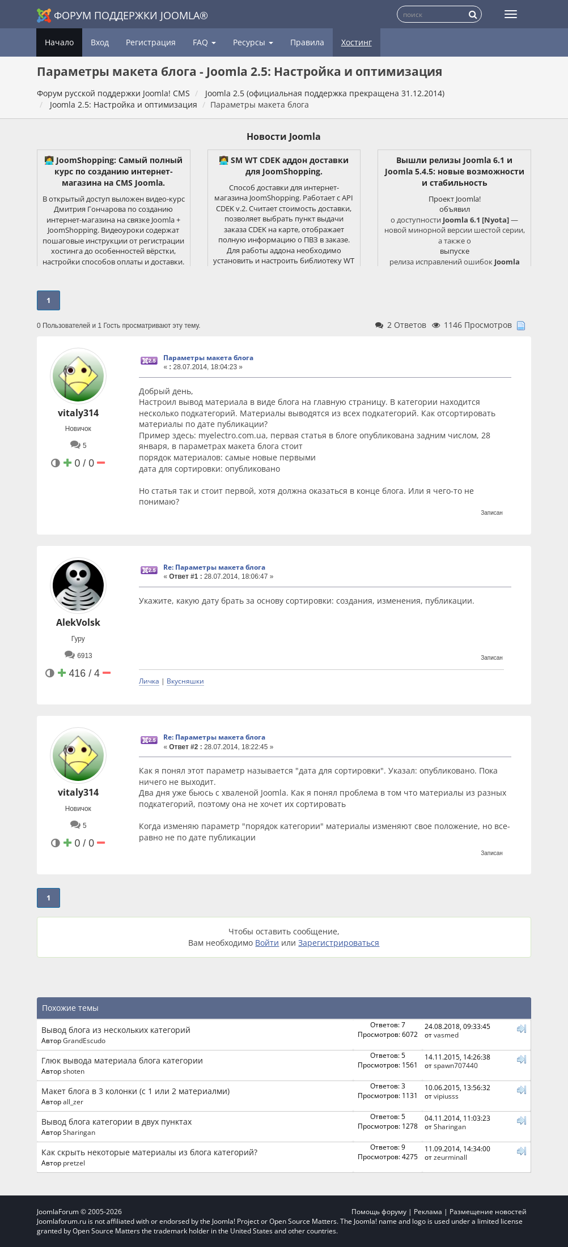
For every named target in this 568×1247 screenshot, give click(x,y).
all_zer (73, 1101)
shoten (73, 1070)
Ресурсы (253, 42)
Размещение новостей (488, 1211)
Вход (100, 42)
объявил (454, 209)
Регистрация (151, 42)
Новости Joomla (284, 136)
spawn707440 (456, 1065)
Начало (59, 42)
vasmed (446, 1034)
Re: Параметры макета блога (214, 567)
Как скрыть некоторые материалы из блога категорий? (149, 1152)
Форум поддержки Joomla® (122, 15)
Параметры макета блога (208, 357)
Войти (267, 942)
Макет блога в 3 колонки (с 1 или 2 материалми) (135, 1091)
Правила (307, 42)
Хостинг (356, 42)
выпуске (454, 251)
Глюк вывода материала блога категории (122, 1060)
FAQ (204, 42)
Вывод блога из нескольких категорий (115, 1029)
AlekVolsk (78, 622)
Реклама (428, 1211)
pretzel (74, 1162)
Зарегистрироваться (338, 942)
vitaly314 (78, 413)
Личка (149, 680)
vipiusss (446, 1095)
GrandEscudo (84, 1040)
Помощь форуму (378, 1211)
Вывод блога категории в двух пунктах (116, 1121)
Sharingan (79, 1132)
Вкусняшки (185, 680)
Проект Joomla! (455, 199)
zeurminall (450, 1156)
